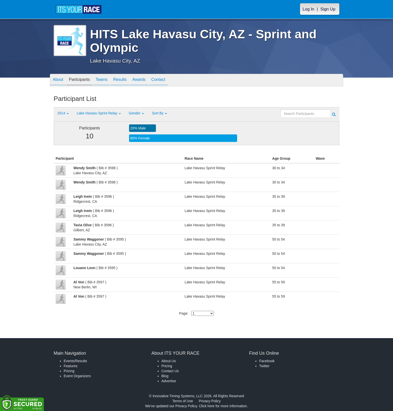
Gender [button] (136, 113)
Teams (109, 80)
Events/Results (75, 361)
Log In (308, 9)
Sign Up (327, 9)
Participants (84, 80)
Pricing (69, 371)
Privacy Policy (210, 401)
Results (130, 80)
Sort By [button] (159, 113)
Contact (174, 80)
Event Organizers (77, 376)
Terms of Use (182, 401)
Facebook (266, 361)
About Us (168, 361)
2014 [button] (63, 113)
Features (70, 366)
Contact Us (170, 371)
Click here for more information (223, 406)
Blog (164, 376)
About (59, 80)
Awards (152, 80)
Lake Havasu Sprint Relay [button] (99, 113)
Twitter (264, 366)
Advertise (168, 381)
